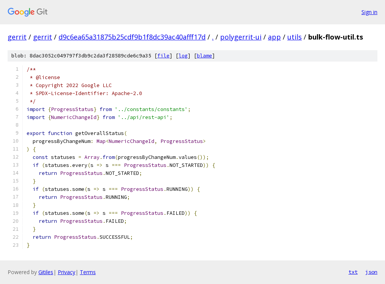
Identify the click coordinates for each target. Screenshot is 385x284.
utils (294, 36)
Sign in (369, 12)
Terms (88, 272)
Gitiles (45, 272)
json (371, 271)
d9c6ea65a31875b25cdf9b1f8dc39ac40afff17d (132, 36)
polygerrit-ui (240, 36)
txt (353, 271)
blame (204, 55)
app (274, 36)
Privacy (66, 272)
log (183, 55)
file (163, 55)
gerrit (17, 36)
